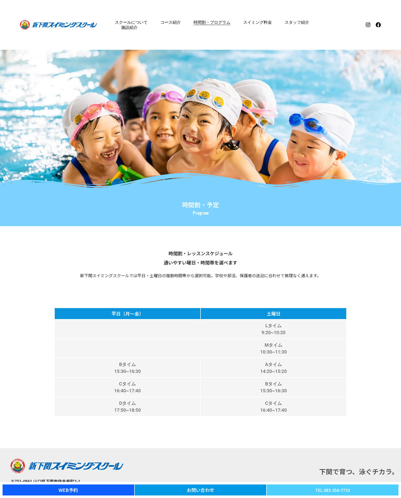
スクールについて (131, 22)
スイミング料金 (257, 22)
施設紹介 (129, 27)
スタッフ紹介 (297, 22)
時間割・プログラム (212, 22)
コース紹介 (170, 22)
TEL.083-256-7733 (332, 490)
